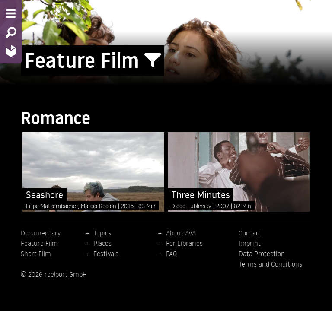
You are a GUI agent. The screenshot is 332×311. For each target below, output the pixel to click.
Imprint (250, 243)
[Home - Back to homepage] (11, 51)
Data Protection (262, 253)
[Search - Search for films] (11, 32)
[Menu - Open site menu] (11, 13)
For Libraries (184, 243)
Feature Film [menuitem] (39, 243)
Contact (250, 232)
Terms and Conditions (270, 264)
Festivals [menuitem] (105, 253)
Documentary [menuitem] (41, 232)
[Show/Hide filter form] (152, 60)
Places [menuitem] (102, 243)
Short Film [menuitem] (36, 253)
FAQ (171, 253)
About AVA (181, 232)
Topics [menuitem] (102, 232)
